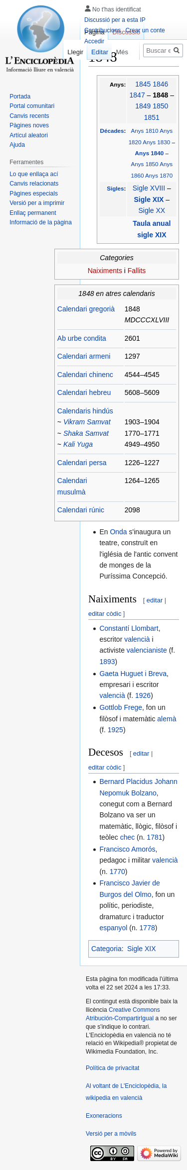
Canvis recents (29, 115)
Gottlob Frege (120, 707)
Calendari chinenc (85, 375)
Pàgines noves (29, 125)
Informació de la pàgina (40, 222)
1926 (143, 695)
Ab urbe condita (81, 338)
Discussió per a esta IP (115, 19)
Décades (112, 130)
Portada (19, 96)
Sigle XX (151, 210)
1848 (161, 95)
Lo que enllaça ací (33, 174)
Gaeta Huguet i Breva (133, 674)
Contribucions (102, 30)
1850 (160, 106)
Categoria (106, 949)
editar (155, 600)
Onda (118, 532)
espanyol (113, 928)
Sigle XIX (150, 199)
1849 (143, 106)
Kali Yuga (78, 444)
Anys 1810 (145, 130)
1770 (117, 872)
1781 (154, 837)
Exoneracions (104, 1115)
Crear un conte (145, 30)
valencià (137, 639)
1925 (115, 730)
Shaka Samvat (86, 433)
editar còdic (104, 613)
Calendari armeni (84, 356)
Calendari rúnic (80, 510)
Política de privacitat (112, 1068)
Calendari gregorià (86, 309)
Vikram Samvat (87, 422)
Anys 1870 (159, 175)
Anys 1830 (156, 142)
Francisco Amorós (127, 849)
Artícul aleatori (28, 135)
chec (127, 837)
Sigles (115, 188)
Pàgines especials (33, 193)
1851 (152, 117)
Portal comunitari (31, 105)
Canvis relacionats (33, 183)
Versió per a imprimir (36, 202)
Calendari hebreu (84, 392)
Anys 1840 (150, 153)
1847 (137, 95)
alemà (166, 719)
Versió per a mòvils (111, 1133)
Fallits (137, 271)
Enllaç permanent (32, 212)
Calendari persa (82, 463)
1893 (107, 662)
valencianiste (147, 650)
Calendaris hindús (85, 411)
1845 (143, 84)
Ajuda (17, 144)
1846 (160, 84)
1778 (147, 928)
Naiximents (105, 271)
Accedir (94, 41)
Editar (96, 52)
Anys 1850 (145, 164)
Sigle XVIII (149, 188)
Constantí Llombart (128, 628)
